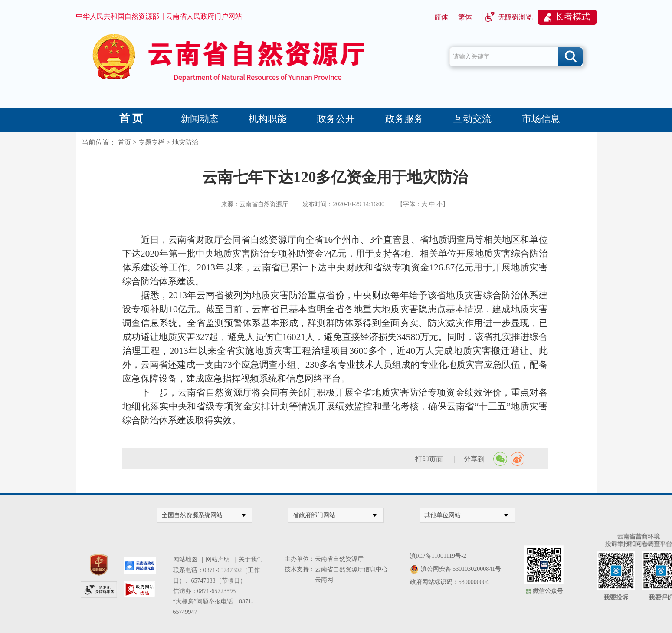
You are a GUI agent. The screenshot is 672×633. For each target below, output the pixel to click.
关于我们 (251, 559)
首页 (124, 142)
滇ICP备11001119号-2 (438, 556)
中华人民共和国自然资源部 (117, 16)
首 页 (131, 118)
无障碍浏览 (515, 17)
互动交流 (472, 118)
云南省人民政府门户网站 (204, 16)
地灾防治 (185, 142)
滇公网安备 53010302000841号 (461, 569)
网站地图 (186, 559)
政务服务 (404, 118)
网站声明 (219, 559)
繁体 (465, 17)
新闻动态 (199, 118)
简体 (441, 17)
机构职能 (268, 118)
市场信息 (541, 118)
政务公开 (336, 118)
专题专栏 (151, 142)
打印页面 (430, 459)
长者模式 (572, 16)
